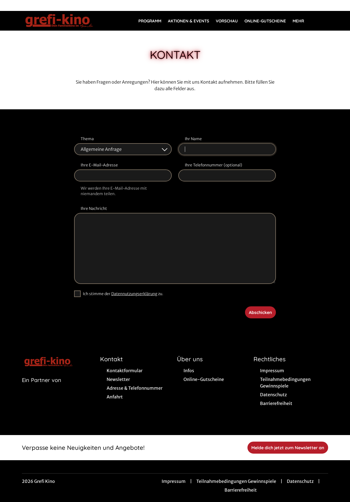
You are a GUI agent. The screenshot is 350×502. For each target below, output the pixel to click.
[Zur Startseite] (60, 20)
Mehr (302, 21)
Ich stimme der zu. (123, 293)
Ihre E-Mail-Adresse (99, 165)
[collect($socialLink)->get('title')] (9, 5)
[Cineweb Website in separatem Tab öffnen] (41, 386)
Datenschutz (300, 481)
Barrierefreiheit (240, 490)
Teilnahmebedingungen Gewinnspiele (236, 481)
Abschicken (260, 312)
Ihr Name (193, 138)
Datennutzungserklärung (134, 293)
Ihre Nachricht (94, 208)
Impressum (174, 481)
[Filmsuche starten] (322, 20)
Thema (87, 138)
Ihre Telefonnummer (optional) (213, 165)
